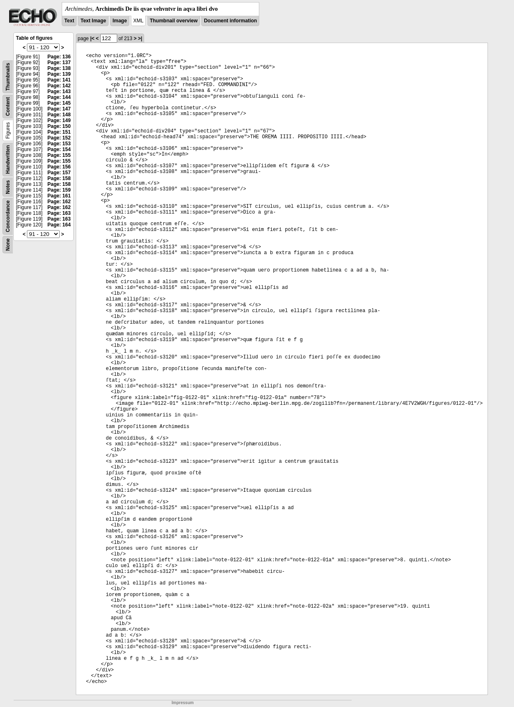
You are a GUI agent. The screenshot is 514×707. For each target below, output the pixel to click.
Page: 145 (59, 103)
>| (140, 38)
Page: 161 (59, 196)
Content (8, 106)
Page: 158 (59, 178)
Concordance (8, 216)
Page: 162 (59, 201)
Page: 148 (59, 115)
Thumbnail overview (174, 21)
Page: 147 (59, 109)
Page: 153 (59, 144)
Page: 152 (59, 138)
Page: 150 (59, 126)
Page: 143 (59, 91)
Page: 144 (59, 97)
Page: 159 (59, 190)
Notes (8, 187)
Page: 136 (59, 57)
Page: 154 (59, 149)
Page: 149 (59, 120)
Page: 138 (59, 68)
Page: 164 (59, 225)
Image (120, 21)
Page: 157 (59, 173)
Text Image (93, 21)
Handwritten (8, 159)
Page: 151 (59, 132)
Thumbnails (8, 77)
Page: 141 (59, 80)
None (8, 244)
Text (69, 21)
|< (92, 38)
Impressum (182, 702)
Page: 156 (59, 167)
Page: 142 (59, 86)
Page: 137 (59, 62)
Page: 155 (59, 155)
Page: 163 (59, 213)
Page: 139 (59, 74)
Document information (230, 21)
